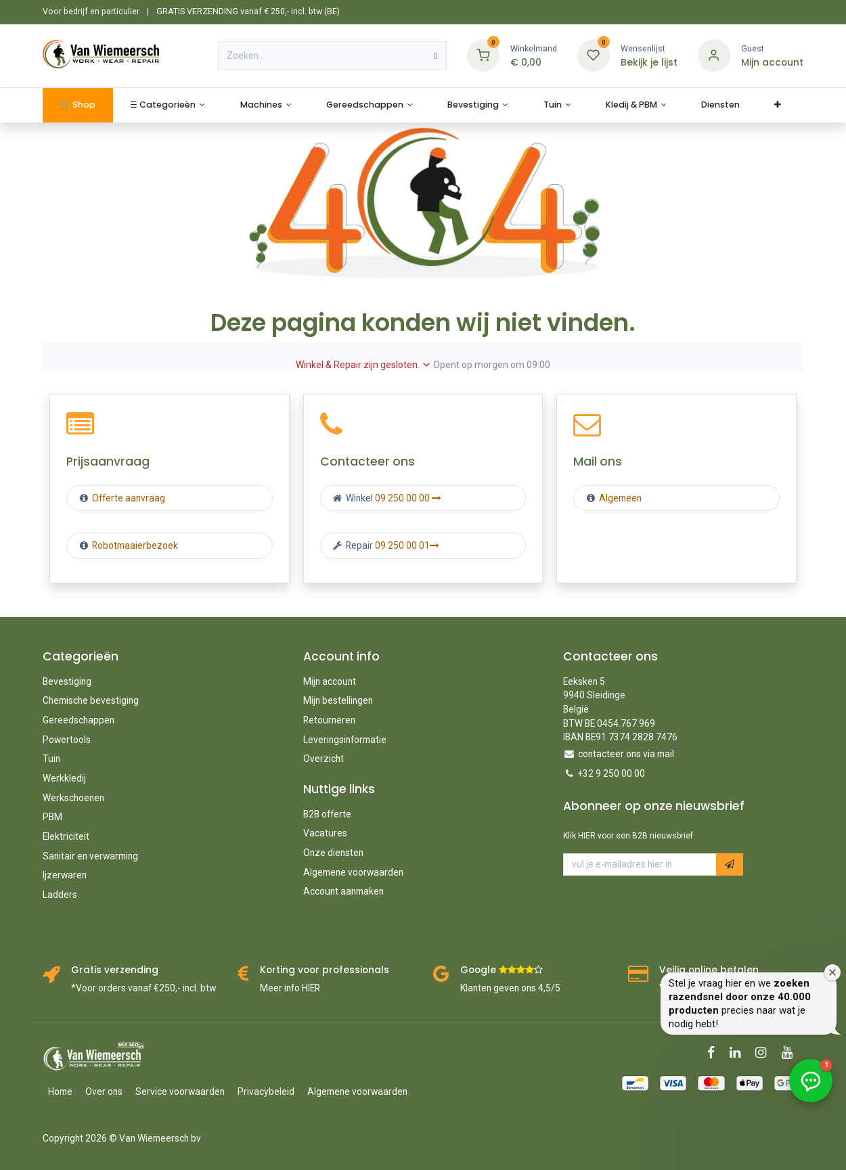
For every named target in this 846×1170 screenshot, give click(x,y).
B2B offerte (327, 814)
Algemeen (620, 498)
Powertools (67, 739)
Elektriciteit (66, 836)
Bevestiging (67, 681)
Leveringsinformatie (344, 739)
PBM (52, 816)
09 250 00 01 (407, 545)
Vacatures (325, 833)
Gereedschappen (78, 720)
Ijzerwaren (65, 875)
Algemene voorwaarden (353, 872)
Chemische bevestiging (91, 700)
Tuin (51, 758)
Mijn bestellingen (338, 700)
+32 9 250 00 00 (611, 773)
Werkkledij (64, 778)
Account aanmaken (343, 891)
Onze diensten (333, 852)
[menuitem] (77, 105)
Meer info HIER (290, 988)
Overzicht (323, 758)
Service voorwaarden (180, 1091)
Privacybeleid (266, 1091)
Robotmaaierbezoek (134, 545)
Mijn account (329, 681)
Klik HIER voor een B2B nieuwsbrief (628, 835)
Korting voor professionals (324, 970)
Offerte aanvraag (127, 498)
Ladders (60, 894)
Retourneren (329, 720)
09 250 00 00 (408, 498)
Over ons (104, 1091)
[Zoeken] (435, 55)
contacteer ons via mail (626, 753)
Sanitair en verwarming (90, 856)
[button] (729, 864)
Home (60, 1091)
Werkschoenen (73, 797)
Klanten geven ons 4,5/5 (510, 988)
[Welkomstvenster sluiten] (832, 972)
